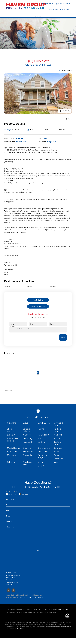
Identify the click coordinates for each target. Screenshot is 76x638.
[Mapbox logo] (8, 390)
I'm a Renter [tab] (24, 494)
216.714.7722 (40, 317)
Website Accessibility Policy (14, 629)
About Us (9, 585)
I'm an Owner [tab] (12, 494)
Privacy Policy (39, 597)
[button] (8, 590)
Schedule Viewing (38, 306)
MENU (38, 16)
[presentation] (22, 337)
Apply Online (38, 300)
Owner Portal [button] (64, 9)
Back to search (65, 70)
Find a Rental (10, 577)
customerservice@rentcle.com (55, 3)
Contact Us (24, 597)
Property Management (13, 575)
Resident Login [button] (53, 9)
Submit (63, 337)
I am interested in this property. (38, 329)
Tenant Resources (12, 582)
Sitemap (31, 597)
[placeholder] (38, 499)
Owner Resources (12, 580)
